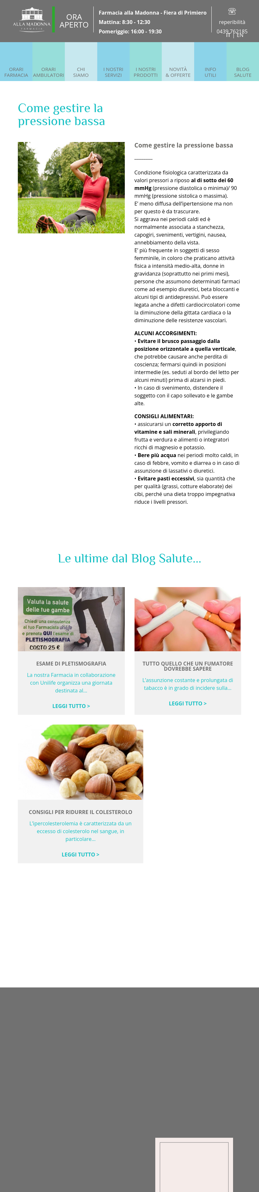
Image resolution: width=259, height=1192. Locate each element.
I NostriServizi (113, 72)
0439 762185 (232, 31)
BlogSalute (243, 72)
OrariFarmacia (16, 72)
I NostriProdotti (146, 72)
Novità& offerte (178, 72)
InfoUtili (210, 72)
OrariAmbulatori (48, 72)
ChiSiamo (81, 72)
